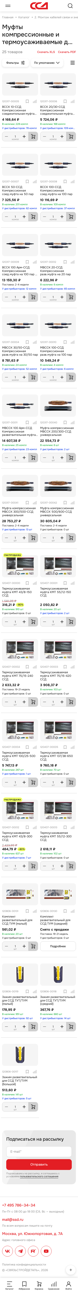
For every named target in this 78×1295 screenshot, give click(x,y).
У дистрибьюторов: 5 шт (16, 1098)
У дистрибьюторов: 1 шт (16, 773)
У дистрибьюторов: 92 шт (17, 1018)
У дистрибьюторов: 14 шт (55, 1018)
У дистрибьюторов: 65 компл (57, 288)
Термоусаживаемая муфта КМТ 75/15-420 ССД (55, 675)
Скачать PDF (67, 52)
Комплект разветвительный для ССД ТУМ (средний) (55, 920)
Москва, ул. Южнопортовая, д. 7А (32, 1233)
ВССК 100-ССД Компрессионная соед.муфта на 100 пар (56, 190)
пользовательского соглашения (39, 1176)
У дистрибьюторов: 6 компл (57, 368)
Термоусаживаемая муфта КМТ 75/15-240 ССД (17, 675)
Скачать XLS (46, 52)
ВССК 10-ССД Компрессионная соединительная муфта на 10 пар (18, 112)
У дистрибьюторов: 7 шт (16, 857)
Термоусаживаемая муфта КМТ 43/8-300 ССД (17, 836)
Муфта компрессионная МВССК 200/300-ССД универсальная (57, 431)
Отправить (39, 1164)
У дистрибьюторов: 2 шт (54, 449)
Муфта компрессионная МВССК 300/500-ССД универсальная (19, 511)
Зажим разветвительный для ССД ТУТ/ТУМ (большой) (19, 1080)
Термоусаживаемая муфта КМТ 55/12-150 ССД (55, 592)
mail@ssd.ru (12, 1219)
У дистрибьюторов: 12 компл (19, 288)
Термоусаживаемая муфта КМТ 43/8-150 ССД (17, 592)
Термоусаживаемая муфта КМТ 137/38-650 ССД (56, 756)
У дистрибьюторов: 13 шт (17, 529)
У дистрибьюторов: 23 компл (19, 449)
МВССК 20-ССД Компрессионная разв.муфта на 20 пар (55, 270)
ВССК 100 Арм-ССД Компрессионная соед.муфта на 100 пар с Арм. (19, 272)
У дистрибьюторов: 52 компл (19, 368)
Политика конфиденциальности (24, 1264)
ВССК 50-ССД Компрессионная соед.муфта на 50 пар (17, 190)
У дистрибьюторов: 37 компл (57, 208)
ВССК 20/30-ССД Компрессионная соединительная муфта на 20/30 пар (56, 112)
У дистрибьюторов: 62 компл (19, 208)
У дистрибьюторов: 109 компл (58, 128)
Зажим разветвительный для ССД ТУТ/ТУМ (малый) (19, 1000)
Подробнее (58, 946)
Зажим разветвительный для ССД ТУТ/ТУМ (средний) (57, 1000)
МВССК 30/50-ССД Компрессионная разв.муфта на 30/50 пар (20, 351)
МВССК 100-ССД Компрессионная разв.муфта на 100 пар (56, 351)
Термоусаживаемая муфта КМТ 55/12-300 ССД (56, 836)
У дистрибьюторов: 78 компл (19, 128)
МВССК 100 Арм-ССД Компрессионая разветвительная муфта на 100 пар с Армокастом (19, 433)
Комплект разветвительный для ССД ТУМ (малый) (17, 920)
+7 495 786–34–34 (18, 1205)
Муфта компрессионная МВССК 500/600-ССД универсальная (57, 511)
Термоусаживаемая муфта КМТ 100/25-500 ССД (18, 756)
